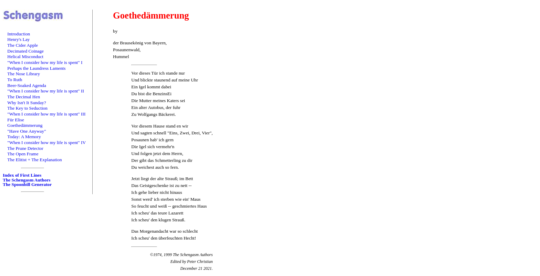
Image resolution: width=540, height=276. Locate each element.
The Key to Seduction (27, 108)
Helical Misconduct (25, 56)
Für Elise (15, 119)
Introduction (18, 33)
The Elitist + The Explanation (34, 159)
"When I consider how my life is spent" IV (46, 142)
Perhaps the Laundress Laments (36, 68)
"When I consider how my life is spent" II (45, 90)
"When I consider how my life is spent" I (44, 62)
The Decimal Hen (23, 96)
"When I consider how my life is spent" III (46, 114)
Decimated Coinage (25, 51)
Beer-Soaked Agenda (26, 85)
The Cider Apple (22, 45)
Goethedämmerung (24, 125)
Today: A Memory (24, 136)
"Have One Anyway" (26, 131)
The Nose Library (23, 73)
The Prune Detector (25, 148)
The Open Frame (22, 153)
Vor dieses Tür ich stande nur (158, 73)
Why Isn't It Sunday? (26, 102)
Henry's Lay (18, 39)
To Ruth (14, 79)
